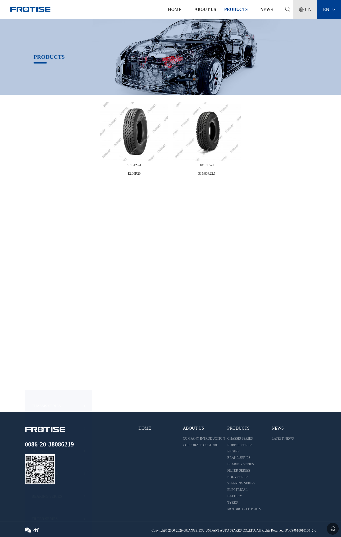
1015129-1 (134, 165)
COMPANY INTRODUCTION (204, 438)
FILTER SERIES (44, 244)
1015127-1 (207, 165)
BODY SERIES (43, 267)
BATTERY (39, 334)
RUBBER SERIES (45, 154)
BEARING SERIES (46, 222)
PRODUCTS (236, 9)
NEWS (266, 9)
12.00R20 (134, 173)
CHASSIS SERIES (46, 131)
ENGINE (38, 177)
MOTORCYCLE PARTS (50, 380)
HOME (145, 428)
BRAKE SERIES (44, 199)
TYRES (37, 357)
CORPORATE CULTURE (200, 445)
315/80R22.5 (206, 173)
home (174, 9)
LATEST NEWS (283, 438)
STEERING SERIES (47, 289)
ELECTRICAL (43, 312)
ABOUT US (205, 9)
